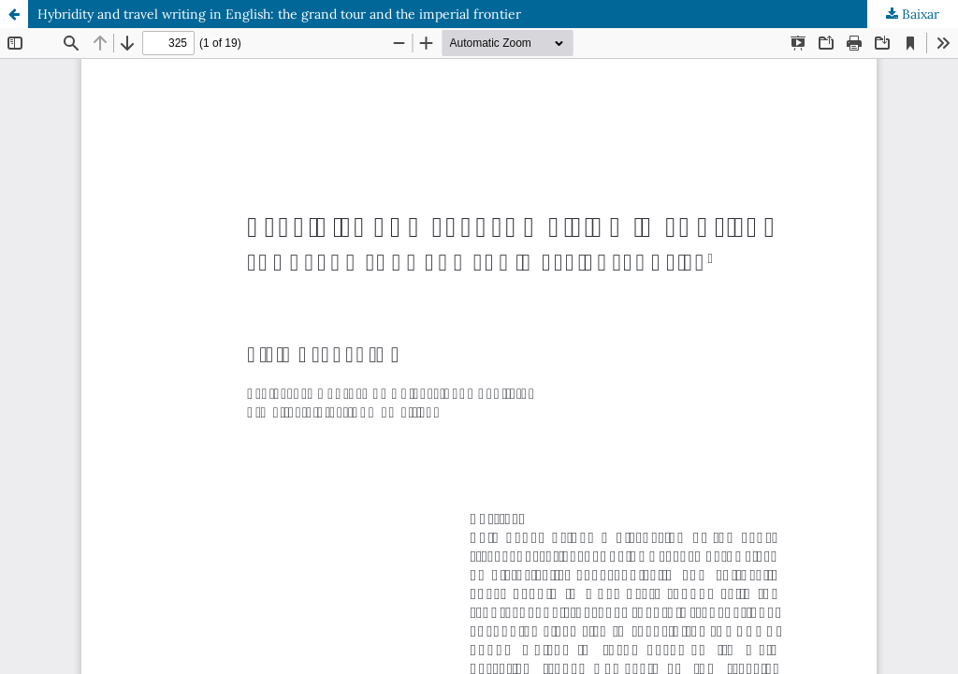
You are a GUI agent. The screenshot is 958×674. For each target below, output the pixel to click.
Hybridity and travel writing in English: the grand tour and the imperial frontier (279, 14)
